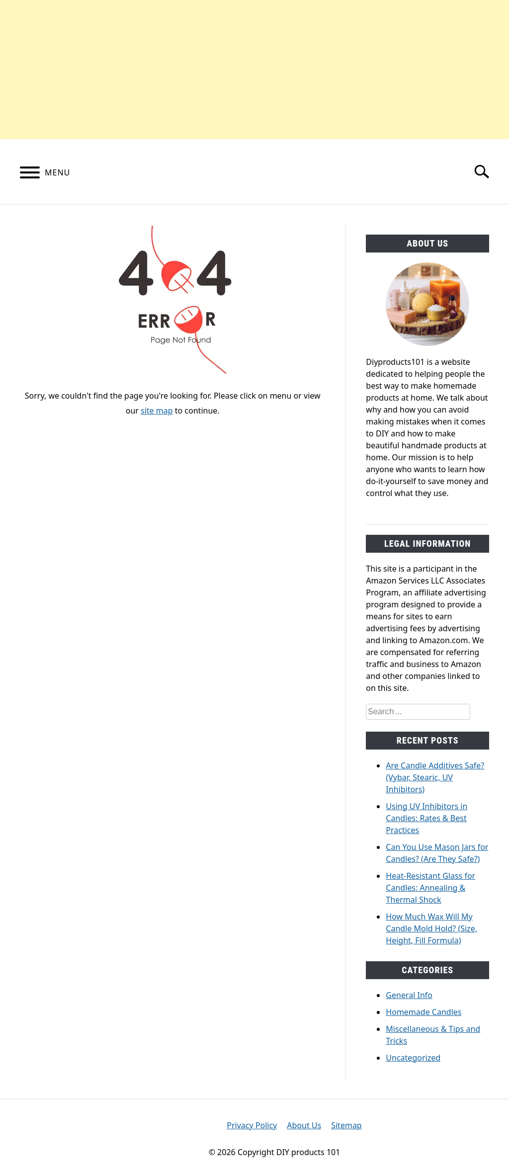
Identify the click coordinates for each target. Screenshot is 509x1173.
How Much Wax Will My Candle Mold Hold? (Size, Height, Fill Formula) (431, 928)
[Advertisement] (254, 69)
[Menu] (30, 174)
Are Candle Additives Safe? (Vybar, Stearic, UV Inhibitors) (435, 777)
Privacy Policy (252, 1125)
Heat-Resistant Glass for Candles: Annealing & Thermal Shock (430, 887)
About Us (304, 1125)
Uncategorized (413, 1057)
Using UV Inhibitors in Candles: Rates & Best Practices (426, 818)
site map (157, 410)
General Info (409, 995)
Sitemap (346, 1125)
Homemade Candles (423, 1011)
